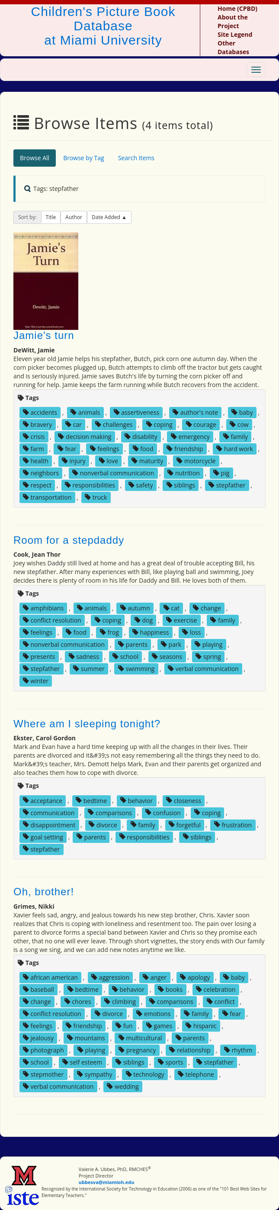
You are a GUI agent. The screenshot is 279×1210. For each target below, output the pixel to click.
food (143, 449)
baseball (38, 989)
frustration (233, 824)
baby (242, 412)
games (159, 1026)
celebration (215, 989)
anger (155, 977)
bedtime (91, 800)
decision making (84, 436)
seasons (167, 656)
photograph (43, 1050)
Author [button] (73, 217)
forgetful (185, 824)
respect (37, 485)
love (108, 461)
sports (170, 1062)
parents (133, 644)
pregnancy (137, 1050)
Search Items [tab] (136, 158)
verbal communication (203, 669)
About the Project (233, 21)
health (35, 461)
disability (141, 436)
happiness (150, 632)
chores (77, 1001)
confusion (163, 812)
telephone (196, 1074)
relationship (189, 1050)
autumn (135, 608)
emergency (190, 436)
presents (39, 656)
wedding (122, 1086)
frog (109, 632)
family (235, 436)
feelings (104, 449)
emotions (153, 1014)
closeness (183, 800)
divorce (103, 824)
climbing (120, 1001)
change (207, 608)
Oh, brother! (43, 891)
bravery (37, 424)
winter (35, 681)
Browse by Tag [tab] (83, 158)
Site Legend (235, 34)
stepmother (43, 1074)
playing (208, 644)
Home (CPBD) (237, 8)
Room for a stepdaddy (68, 540)
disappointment (49, 824)
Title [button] (51, 217)
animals (85, 412)
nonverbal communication (113, 473)
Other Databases (233, 47)
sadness (84, 656)
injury (74, 461)
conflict (221, 1001)
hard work (234, 449)
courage (201, 424)
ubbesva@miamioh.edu (107, 1182)
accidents (40, 412)
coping (159, 424)
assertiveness (137, 412)
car (73, 424)
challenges (113, 424)
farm (33, 449)
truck (96, 497)
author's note (195, 412)
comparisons (110, 812)
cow (239, 424)
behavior (136, 800)
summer (88, 669)
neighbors (41, 473)
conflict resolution (52, 620)
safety (140, 485)
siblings (181, 485)
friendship (185, 449)
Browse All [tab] (34, 158)
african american (50, 977)
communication (48, 812)
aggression (110, 977)
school (125, 656)
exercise (181, 620)
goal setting (43, 836)
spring (208, 656)
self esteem (82, 1062)
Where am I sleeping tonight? (86, 723)
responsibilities (90, 485)
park (171, 644)
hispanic (201, 1026)
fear (67, 449)
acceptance (42, 800)
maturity (147, 461)
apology (195, 977)
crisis (34, 436)
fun (124, 1026)
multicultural (140, 1038)
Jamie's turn (43, 335)
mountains (86, 1038)
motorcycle (195, 461)
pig (221, 473)
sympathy (94, 1074)
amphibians (43, 608)
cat (172, 608)
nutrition (183, 473)
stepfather (226, 485)
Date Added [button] (107, 217)
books (170, 989)
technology (145, 1074)
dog (144, 620)
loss (191, 632)
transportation (47, 497)
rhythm (238, 1050)
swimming (136, 669)
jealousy (38, 1038)
